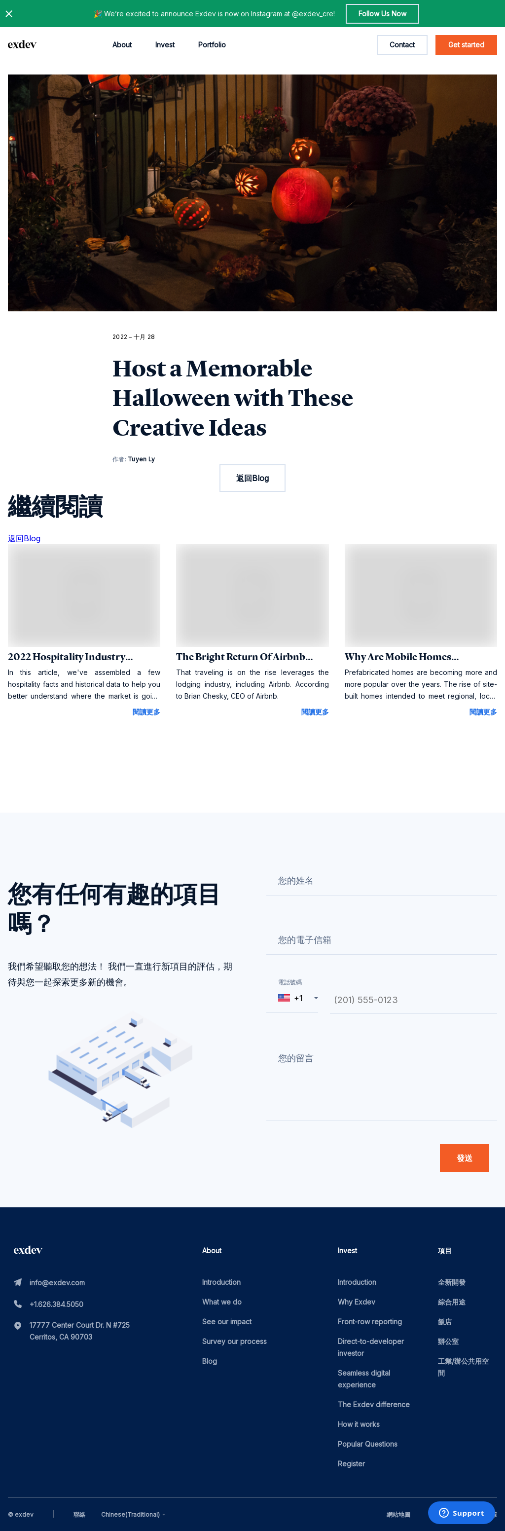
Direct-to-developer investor (371, 1347)
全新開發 (452, 1282)
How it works (359, 1424)
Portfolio (212, 44)
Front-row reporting (370, 1321)
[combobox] (134, 1515)
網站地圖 (398, 1514)
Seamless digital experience (364, 1379)
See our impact (227, 1321)
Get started (466, 44)
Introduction (221, 1282)
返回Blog (252, 478)
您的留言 (296, 1058)
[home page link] (22, 45)
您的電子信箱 (304, 939)
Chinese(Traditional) (134, 1515)
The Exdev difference (374, 1404)
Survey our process (234, 1341)
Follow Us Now (382, 13)
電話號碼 (290, 982)
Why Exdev (356, 1302)
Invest (165, 44)
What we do (222, 1302)
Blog (209, 1361)
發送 (464, 1158)
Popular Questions (367, 1444)
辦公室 (448, 1341)
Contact (402, 44)
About (122, 44)
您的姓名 (296, 880)
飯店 (445, 1321)
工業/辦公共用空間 (463, 1367)
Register (351, 1463)
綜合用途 (452, 1302)
